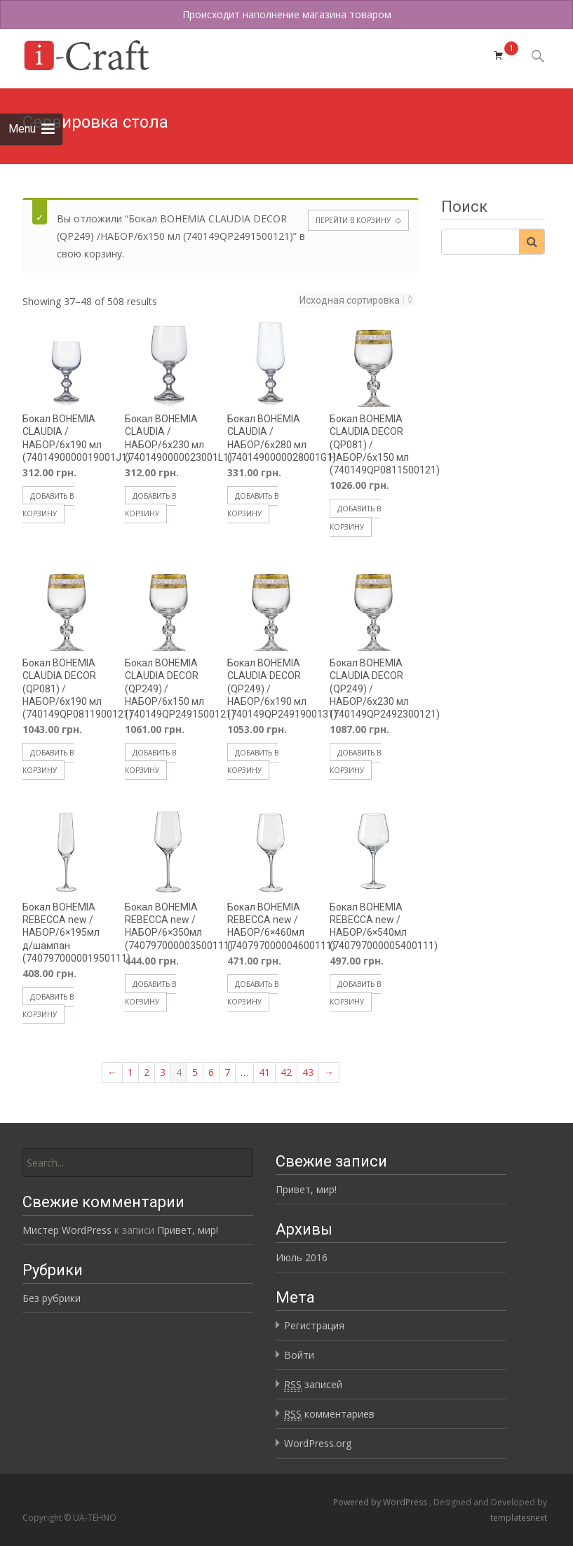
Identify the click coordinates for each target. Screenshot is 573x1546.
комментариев (329, 1414)
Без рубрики (51, 1298)
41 (264, 1072)
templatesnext (518, 1518)
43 (308, 1072)
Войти (299, 1355)
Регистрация (314, 1325)
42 (286, 1072)
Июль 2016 (302, 1257)
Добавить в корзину (48, 504)
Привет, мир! (306, 1189)
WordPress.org (317, 1443)
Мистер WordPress (67, 1230)
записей (313, 1385)
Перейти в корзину (353, 220)
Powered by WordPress (381, 1502)
